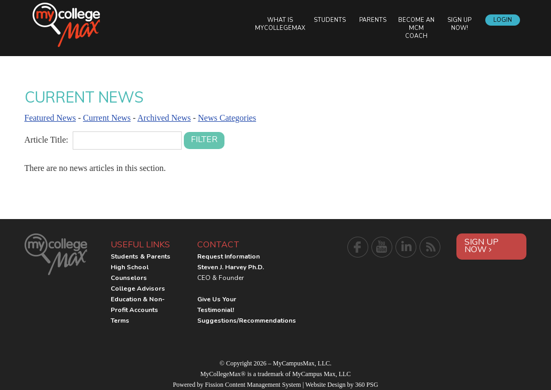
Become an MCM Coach (416, 28)
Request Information (228, 256)
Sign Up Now (481, 245)
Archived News (164, 117)
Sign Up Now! (459, 24)
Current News (106, 117)
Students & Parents (140, 256)
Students (330, 20)
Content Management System (263, 384)
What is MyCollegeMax (280, 24)
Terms (120, 320)
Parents (372, 20)
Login (502, 20)
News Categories (227, 117)
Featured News (50, 117)
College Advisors (138, 288)
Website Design (325, 384)
